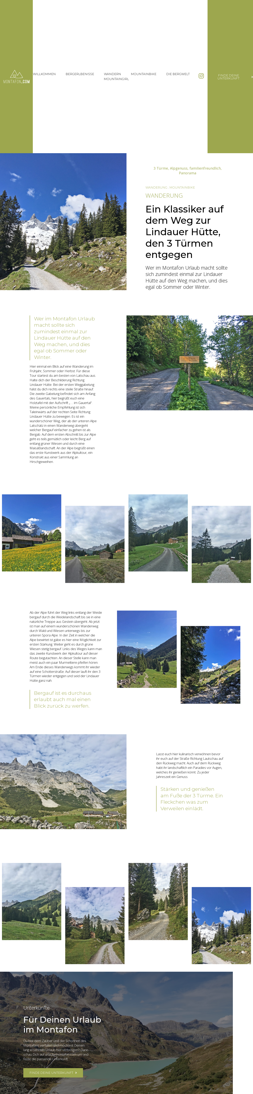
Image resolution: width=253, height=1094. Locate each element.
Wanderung (156, 187)
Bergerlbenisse (80, 74)
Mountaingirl (116, 79)
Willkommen (44, 74)
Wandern (112, 74)
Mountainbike (143, 74)
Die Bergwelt (178, 74)
